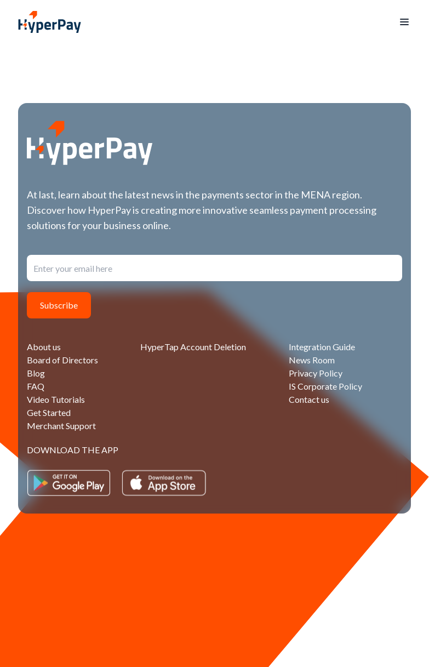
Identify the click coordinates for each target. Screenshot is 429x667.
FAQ (35, 386)
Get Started (49, 412)
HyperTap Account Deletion (193, 346)
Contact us (309, 399)
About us (44, 346)
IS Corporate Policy (325, 386)
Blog (36, 373)
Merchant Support (61, 425)
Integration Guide (322, 346)
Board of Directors (62, 360)
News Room (312, 360)
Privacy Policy (315, 373)
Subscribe (59, 305)
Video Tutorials (56, 399)
